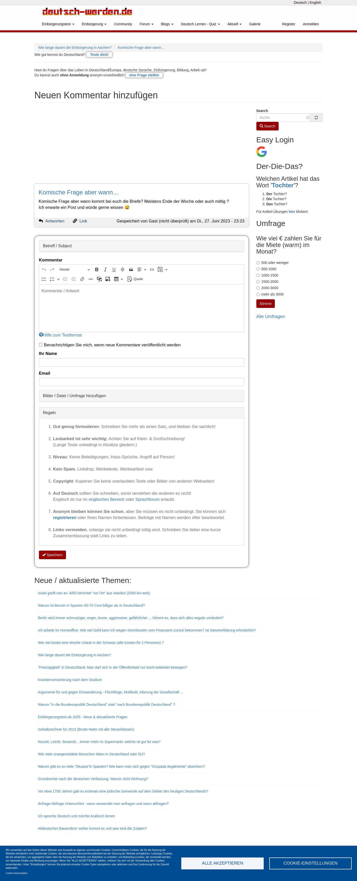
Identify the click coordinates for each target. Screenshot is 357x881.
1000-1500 (267, 275)
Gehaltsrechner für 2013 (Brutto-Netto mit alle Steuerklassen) (86, 729)
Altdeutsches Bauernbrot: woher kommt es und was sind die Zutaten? (92, 828)
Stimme (266, 304)
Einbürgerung (94, 24)
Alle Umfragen (270, 316)
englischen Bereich (107, 499)
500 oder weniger (272, 263)
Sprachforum (148, 499)
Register (288, 24)
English (315, 3)
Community (123, 24)
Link (83, 221)
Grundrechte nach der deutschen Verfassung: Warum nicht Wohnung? (93, 779)
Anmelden (311, 24)
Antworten (54, 221)
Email (44, 373)
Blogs (167, 24)
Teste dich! (99, 55)
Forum (146, 24)
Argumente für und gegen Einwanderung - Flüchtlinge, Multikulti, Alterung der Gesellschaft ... (110, 692)
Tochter (283, 185)
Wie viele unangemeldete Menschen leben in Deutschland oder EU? (91, 754)
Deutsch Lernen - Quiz (200, 24)
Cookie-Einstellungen (310, 863)
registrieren (65, 517)
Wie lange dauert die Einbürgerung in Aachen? (74, 48)
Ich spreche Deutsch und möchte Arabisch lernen (76, 816)
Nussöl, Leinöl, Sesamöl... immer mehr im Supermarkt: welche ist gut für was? (99, 742)
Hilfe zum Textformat (60, 335)
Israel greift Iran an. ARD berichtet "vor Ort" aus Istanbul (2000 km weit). (94, 593)
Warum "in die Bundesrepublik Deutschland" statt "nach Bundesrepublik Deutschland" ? (106, 705)
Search (262, 111)
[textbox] (141, 308)
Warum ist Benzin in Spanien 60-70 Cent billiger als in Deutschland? (91, 605)
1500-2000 (267, 282)
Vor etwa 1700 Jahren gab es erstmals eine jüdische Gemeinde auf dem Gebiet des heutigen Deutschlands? (123, 791)
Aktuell (235, 24)
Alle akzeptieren (222, 863)
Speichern (52, 555)
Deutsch (300, 3)
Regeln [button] (49, 413)
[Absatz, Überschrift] (74, 270)
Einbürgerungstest (58, 24)
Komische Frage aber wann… (141, 48)
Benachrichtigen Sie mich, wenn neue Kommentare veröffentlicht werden (110, 345)
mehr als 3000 (270, 294)
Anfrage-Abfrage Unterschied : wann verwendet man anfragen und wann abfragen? (103, 804)
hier (292, 212)
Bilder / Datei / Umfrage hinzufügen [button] (74, 396)
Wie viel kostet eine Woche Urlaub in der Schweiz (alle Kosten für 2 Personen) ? (101, 643)
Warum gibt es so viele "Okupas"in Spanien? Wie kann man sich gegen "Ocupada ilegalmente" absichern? (121, 766)
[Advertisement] (141, 145)
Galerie (254, 24)
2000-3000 (267, 288)
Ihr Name (48, 353)
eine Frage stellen (144, 75)
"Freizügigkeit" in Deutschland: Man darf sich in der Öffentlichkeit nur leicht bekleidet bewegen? (112, 667)
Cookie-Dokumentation (17, 873)
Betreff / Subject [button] (57, 246)
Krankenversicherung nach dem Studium (70, 680)
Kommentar (50, 260)
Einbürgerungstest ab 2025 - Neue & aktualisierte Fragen (82, 717)
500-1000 (266, 269)
